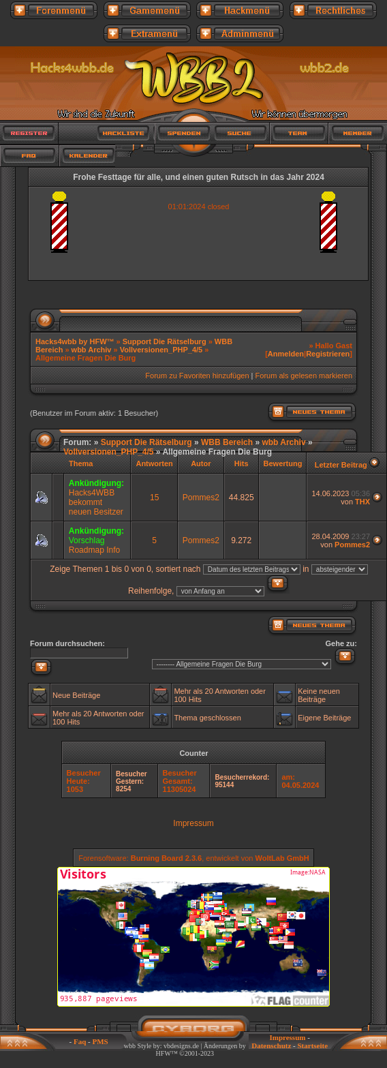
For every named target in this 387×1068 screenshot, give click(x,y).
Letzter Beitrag (341, 465)
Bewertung (283, 463)
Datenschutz (271, 1045)
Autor (201, 463)
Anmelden (286, 354)
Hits (241, 463)
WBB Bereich (227, 442)
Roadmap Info (94, 550)
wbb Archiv (92, 350)
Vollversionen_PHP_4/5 (161, 350)
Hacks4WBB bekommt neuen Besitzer (96, 502)
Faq (80, 1041)
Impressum (193, 823)
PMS (100, 1041)
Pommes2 (201, 497)
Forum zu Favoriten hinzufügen (197, 375)
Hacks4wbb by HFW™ (76, 341)
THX (362, 502)
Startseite (312, 1045)
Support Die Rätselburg (164, 341)
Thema (81, 463)
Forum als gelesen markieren (304, 375)
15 (154, 497)
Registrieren (328, 354)
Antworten (154, 463)
